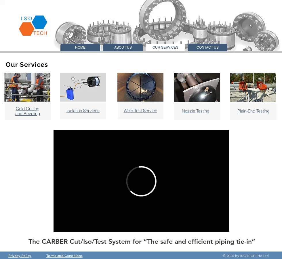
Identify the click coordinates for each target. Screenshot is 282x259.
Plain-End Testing (253, 111)
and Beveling (27, 113)
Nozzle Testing (195, 111)
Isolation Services (83, 110)
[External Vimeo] (141, 181)
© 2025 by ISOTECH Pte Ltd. (247, 256)
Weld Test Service (140, 110)
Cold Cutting (27, 108)
